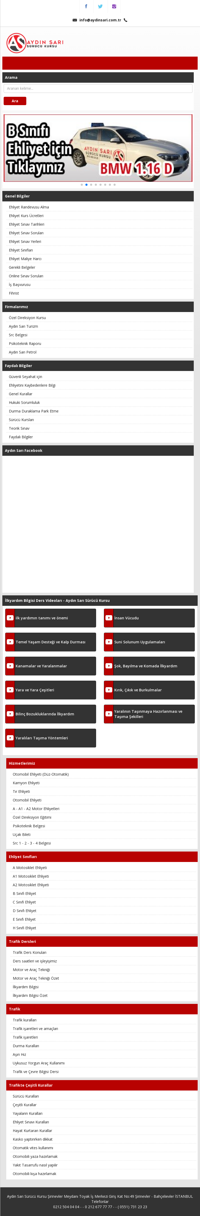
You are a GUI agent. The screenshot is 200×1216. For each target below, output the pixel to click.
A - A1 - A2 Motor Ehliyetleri (36, 808)
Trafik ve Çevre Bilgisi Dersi (36, 1071)
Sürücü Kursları (21, 419)
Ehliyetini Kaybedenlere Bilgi (32, 385)
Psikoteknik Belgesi (29, 825)
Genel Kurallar (20, 393)
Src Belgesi (18, 334)
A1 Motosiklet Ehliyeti (31, 876)
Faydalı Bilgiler (21, 436)
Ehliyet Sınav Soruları (26, 232)
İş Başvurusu (19, 284)
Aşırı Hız (19, 1054)
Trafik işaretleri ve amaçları (35, 1028)
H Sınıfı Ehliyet (24, 927)
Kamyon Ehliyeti (26, 782)
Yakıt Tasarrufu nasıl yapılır (35, 1165)
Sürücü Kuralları (26, 1096)
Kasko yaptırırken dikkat (33, 1139)
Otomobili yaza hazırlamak (35, 1156)
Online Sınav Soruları (26, 275)
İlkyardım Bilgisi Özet (30, 995)
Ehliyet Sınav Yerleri (25, 241)
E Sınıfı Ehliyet (24, 919)
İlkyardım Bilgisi (26, 986)
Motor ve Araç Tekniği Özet (36, 978)
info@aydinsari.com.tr (97, 19)
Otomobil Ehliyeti (27, 800)
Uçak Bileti (21, 834)
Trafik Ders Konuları (29, 952)
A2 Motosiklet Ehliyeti (31, 884)
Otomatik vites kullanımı (33, 1147)
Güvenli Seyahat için (25, 376)
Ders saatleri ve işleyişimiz (35, 961)
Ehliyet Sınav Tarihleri (26, 224)
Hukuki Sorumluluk (24, 402)
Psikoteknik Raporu (25, 343)
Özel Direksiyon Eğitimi (32, 817)
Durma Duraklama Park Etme (34, 411)
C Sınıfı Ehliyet (24, 902)
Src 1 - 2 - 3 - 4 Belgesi (32, 843)
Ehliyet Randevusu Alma (29, 207)
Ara (15, 100)
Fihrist (14, 293)
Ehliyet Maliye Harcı (25, 258)
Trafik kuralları (24, 1019)
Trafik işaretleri (25, 1037)
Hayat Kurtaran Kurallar (32, 1130)
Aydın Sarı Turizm (23, 326)
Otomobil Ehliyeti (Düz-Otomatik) (41, 774)
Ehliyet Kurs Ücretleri (26, 215)
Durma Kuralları (26, 1045)
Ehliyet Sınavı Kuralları (31, 1121)
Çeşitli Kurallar (24, 1104)
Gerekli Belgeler (22, 267)
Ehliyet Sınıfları (21, 250)
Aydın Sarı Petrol (22, 352)
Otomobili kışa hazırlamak (34, 1173)
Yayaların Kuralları (27, 1113)
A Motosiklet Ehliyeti (30, 867)
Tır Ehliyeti (21, 791)
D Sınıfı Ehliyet (24, 910)
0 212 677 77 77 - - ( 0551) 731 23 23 (116, 1206)
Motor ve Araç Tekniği (31, 969)
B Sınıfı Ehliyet (24, 893)
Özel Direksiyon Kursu (27, 317)
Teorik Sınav (19, 428)
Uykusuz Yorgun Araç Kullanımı (39, 1063)
